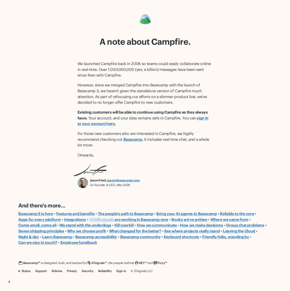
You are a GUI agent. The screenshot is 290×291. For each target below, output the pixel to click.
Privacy (72, 271)
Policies (57, 271)
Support (41, 271)
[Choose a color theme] (9, 282)
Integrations (75, 219)
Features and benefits (75, 213)
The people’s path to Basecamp (125, 213)
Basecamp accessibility (96, 236)
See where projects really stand (192, 231)
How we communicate (157, 225)
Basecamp (132, 139)
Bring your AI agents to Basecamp (186, 213)
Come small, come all (37, 225)
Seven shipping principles (41, 231)
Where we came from (229, 219)
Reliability (105, 271)
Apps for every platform (39, 219)
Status (24, 271)
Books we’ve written (189, 219)
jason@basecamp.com (123, 180)
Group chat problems (245, 225)
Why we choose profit (86, 231)
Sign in (121, 271)
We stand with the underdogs (85, 225)
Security (87, 271)
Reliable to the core (237, 213)
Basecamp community (140, 236)
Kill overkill (124, 225)
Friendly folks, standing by (225, 236)
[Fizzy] (160, 263)
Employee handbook (78, 242)
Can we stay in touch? (37, 242)
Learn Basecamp (57, 236)
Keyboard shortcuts (181, 236)
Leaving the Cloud (239, 231)
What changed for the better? (135, 231)
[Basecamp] (145, 19)
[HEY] (141, 263)
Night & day (28, 236)
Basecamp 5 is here (35, 213)
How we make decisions (201, 225)
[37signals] (97, 263)
